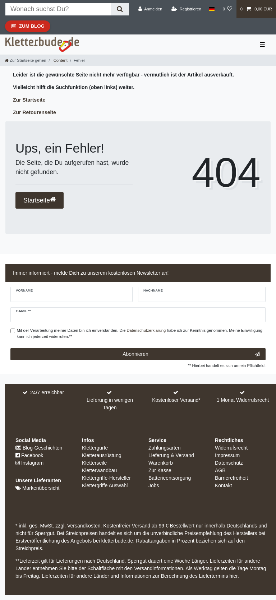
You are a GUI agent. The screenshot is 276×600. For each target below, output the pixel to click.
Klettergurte (95, 448)
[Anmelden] (150, 9)
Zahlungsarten (164, 448)
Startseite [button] (39, 200)
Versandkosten (83, 526)
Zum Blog (27, 27)
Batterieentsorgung (169, 478)
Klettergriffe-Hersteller (106, 478)
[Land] (211, 9)
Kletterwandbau (99, 470)
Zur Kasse (159, 470)
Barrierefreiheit (231, 478)
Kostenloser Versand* (176, 400)
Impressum (227, 455)
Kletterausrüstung (101, 455)
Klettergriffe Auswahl (105, 485)
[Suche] (120, 9)
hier (233, 576)
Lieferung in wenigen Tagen (110, 403)
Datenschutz (229, 463)
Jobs (153, 485)
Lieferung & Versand (171, 455)
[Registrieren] (186, 9)
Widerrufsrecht (231, 448)
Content (60, 60)
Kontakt (223, 485)
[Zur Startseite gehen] (25, 60)
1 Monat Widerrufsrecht (243, 400)
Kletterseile (94, 463)
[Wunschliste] (227, 9)
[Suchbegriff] (58, 9)
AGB (220, 470)
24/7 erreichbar (47, 392)
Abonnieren (191, 354)
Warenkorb (160, 463)
